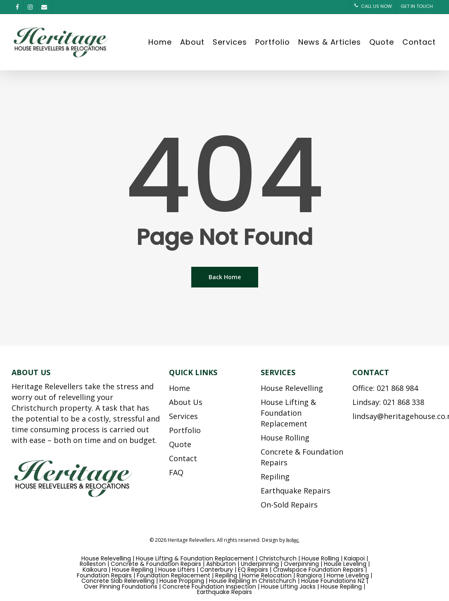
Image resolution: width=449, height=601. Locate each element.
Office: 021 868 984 (385, 388)
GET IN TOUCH (417, 6)
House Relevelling (292, 388)
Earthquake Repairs (295, 491)
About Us (185, 402)
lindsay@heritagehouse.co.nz (393, 416)
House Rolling (285, 438)
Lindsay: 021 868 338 (388, 402)
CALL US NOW (373, 6)
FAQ (176, 472)
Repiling (275, 476)
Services (230, 42)
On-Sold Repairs (289, 505)
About (192, 42)
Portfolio (272, 42)
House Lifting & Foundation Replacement (288, 413)
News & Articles (329, 42)
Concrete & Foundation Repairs (302, 457)
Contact (419, 42)
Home (160, 42)
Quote (381, 42)
